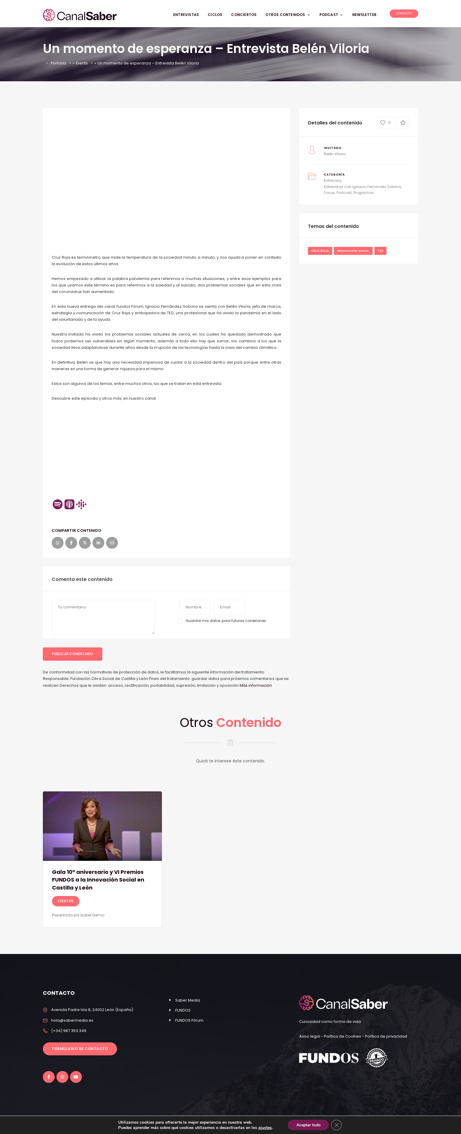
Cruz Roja (320, 251)
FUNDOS (183, 1010)
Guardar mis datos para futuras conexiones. (226, 620)
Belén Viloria (335, 153)
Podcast (344, 192)
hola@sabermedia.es (72, 1020)
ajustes (264, 1127)
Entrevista (332, 180)
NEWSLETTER (364, 14)
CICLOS (215, 14)
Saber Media (187, 1000)
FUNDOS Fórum (189, 1020)
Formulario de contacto (80, 1048)
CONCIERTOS (244, 14)
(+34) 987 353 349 (68, 1030)
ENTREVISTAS (186, 14)
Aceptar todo (308, 1124)
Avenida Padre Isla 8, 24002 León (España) (92, 1010)
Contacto (404, 13)
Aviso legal (310, 1036)
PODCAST (331, 14)
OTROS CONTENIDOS (287, 14)
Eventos (66, 900)
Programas (363, 192)
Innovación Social (353, 251)
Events (82, 63)
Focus (329, 192)
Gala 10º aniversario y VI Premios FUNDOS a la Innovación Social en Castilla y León (101, 880)
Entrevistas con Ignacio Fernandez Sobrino (362, 186)
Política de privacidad (386, 1036)
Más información (256, 685)
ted (380, 251)
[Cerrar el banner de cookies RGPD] (337, 1125)
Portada (58, 63)
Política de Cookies (342, 1036)
